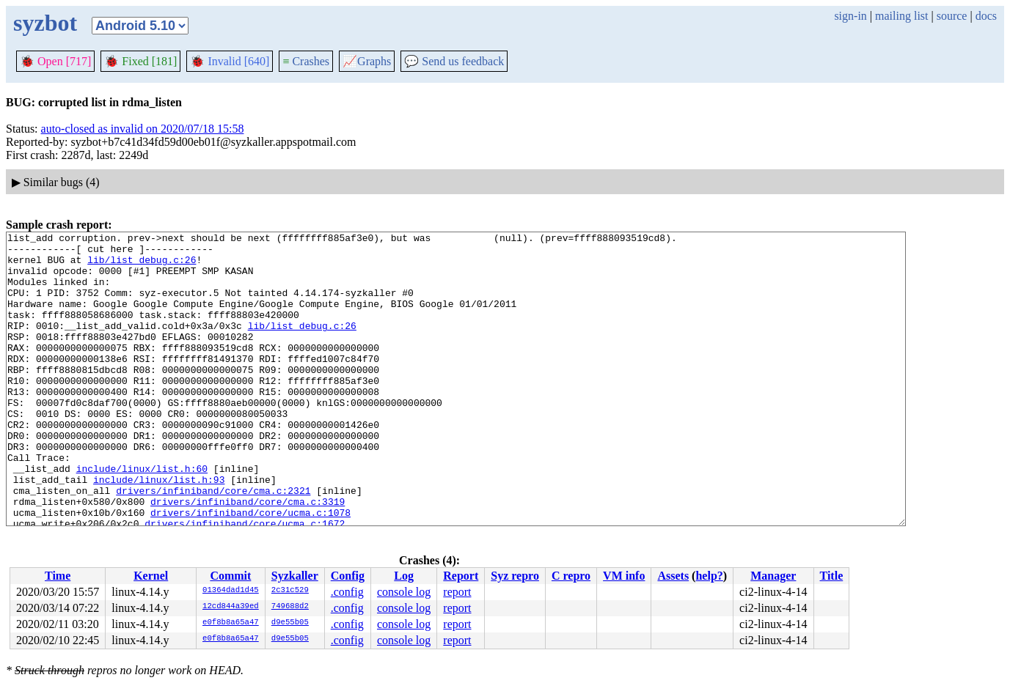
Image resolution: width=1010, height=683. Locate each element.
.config (347, 592)
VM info (624, 575)
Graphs (367, 61)
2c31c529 (290, 591)
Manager (773, 575)
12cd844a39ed (230, 607)
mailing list (901, 16)
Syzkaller (294, 575)
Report (460, 575)
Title (832, 575)
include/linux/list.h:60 (142, 516)
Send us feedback (454, 61)
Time (57, 575)
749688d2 (290, 607)
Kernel (150, 575)
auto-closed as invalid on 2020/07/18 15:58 (142, 128)
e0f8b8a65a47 (230, 623)
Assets (673, 575)
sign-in (850, 16)
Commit (230, 575)
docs (986, 16)
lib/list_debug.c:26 (141, 266)
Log (404, 575)
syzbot (45, 23)
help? (708, 575)
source (952, 16)
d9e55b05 (290, 623)
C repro (571, 575)
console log (404, 592)
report (457, 592)
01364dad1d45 (230, 591)
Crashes (305, 61)
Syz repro (515, 575)
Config (348, 575)
